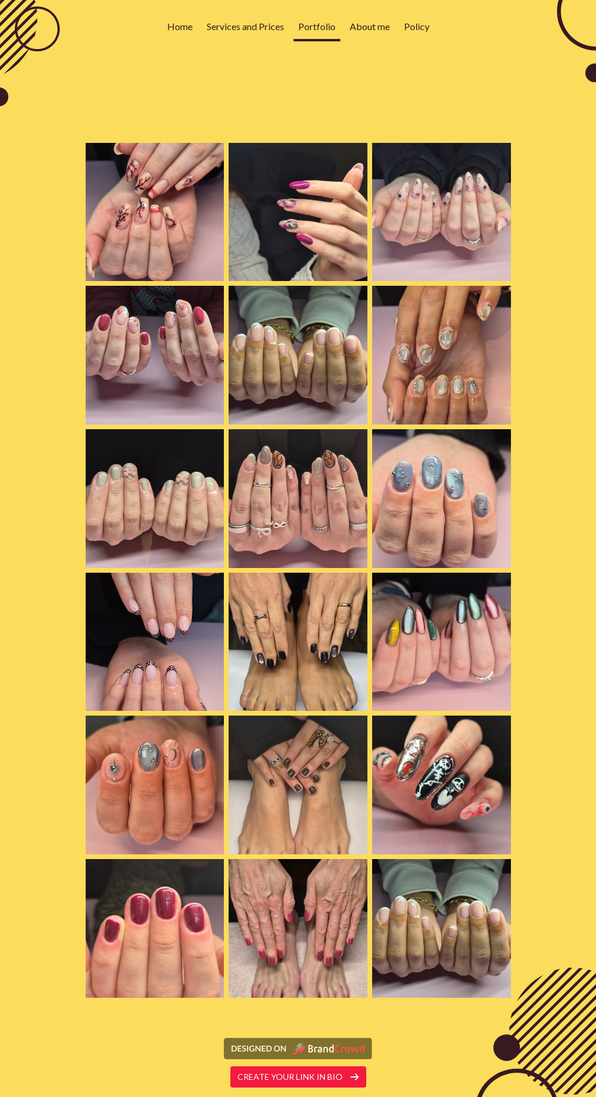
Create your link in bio (298, 1077)
